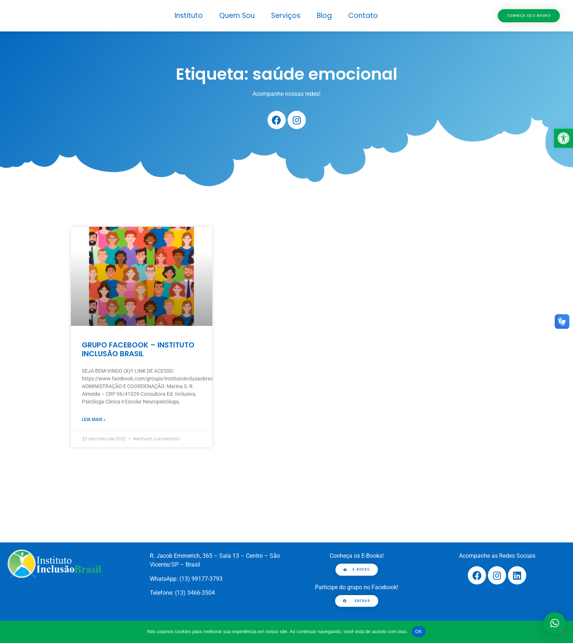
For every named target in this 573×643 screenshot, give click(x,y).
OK (418, 631)
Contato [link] (363, 15)
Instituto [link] (189, 15)
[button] (555, 623)
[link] (563, 138)
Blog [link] (324, 15)
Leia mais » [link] (94, 419)
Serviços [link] (285, 15)
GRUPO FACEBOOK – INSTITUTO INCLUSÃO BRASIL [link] (138, 349)
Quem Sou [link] (237, 15)
